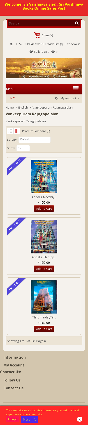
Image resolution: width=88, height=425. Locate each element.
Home (10, 107)
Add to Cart (44, 209)
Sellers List (39, 52)
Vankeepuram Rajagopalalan (52, 107)
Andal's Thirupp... (44, 257)
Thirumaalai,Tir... (44, 317)
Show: (11, 148)
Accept (12, 419)
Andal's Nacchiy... (44, 197)
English (23, 107)
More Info (29, 419)
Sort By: (12, 139)
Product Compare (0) (36, 131)
